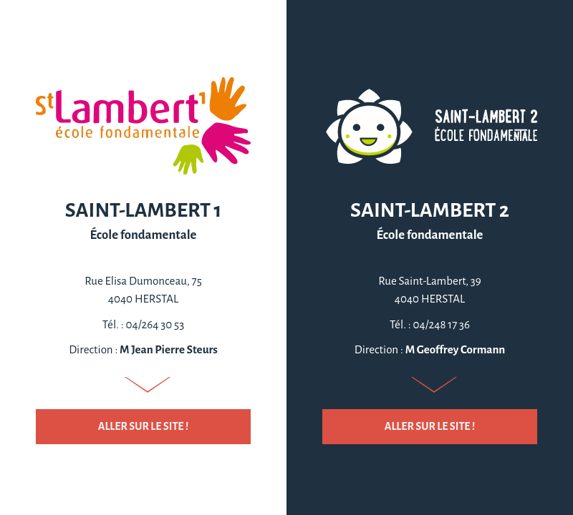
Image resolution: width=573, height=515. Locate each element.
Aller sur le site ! (143, 426)
